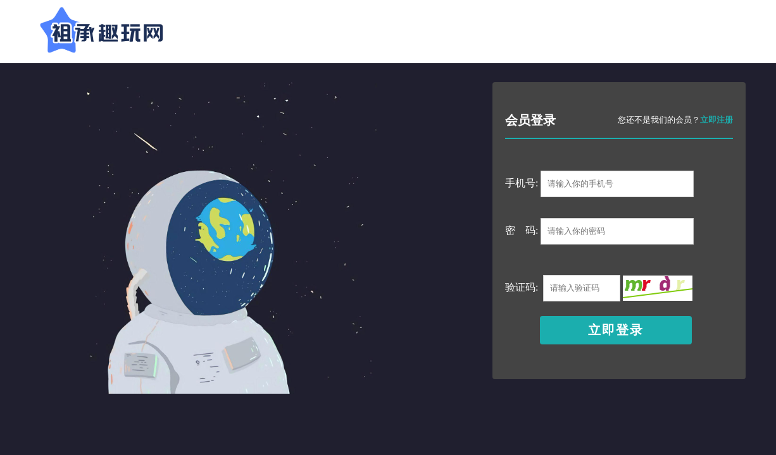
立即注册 (716, 119)
